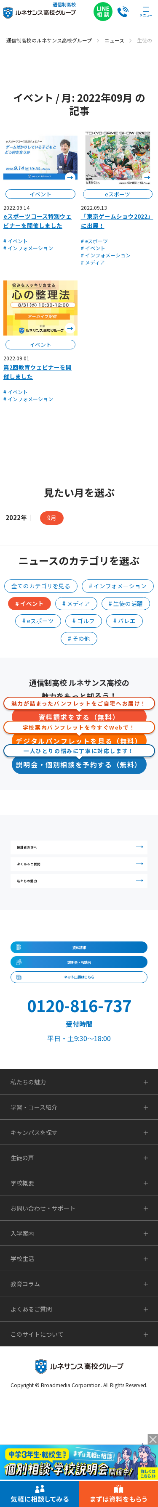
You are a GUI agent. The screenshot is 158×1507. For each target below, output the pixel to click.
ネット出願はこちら (79, 1073)
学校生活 (22, 1365)
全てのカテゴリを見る (40, 586)
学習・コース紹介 (34, 1213)
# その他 (79, 638)
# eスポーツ (94, 240)
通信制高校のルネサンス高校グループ (49, 40)
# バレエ (124, 620)
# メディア (93, 262)
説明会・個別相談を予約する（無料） (79, 762)
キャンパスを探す (34, 1239)
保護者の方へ (82, 855)
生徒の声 (22, 1264)
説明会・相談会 (79, 1041)
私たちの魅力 (82, 926)
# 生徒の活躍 (126, 603)
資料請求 (79, 1010)
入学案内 (22, 1340)
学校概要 (22, 1289)
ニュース (114, 40)
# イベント (15, 240)
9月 (51, 517)
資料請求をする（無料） (79, 714)
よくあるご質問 (82, 891)
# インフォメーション (28, 247)
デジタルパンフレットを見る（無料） (79, 738)
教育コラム (25, 1390)
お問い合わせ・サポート (43, 1314)
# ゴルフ (83, 620)
